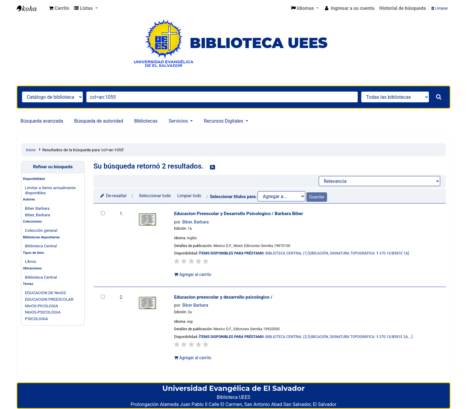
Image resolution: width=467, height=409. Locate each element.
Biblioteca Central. (41, 277)
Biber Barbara (37, 208)
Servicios (179, 121)
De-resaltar (113, 195)
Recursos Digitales (224, 121)
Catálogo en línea (31, 8)
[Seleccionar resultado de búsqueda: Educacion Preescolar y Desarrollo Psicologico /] (103, 213)
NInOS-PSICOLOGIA (43, 312)
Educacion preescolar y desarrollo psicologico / (223, 297)
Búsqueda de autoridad (98, 121)
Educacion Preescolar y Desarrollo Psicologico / (238, 213)
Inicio (31, 149)
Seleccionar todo (155, 195)
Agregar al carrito (192, 274)
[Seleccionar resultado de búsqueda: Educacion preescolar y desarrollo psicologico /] (103, 297)
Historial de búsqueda (402, 8)
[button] (58, 8)
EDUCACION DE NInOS (45, 292)
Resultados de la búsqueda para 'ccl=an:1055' (83, 149)
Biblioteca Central (41, 245)
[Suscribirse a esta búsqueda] (213, 166)
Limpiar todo (189, 195)
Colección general (41, 230)
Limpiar (439, 8)
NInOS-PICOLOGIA (41, 305)
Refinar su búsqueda (53, 166)
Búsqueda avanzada (42, 121)
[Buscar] (438, 97)
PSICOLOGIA (36, 318)
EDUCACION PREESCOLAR (49, 299)
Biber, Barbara (37, 214)
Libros (30, 261)
